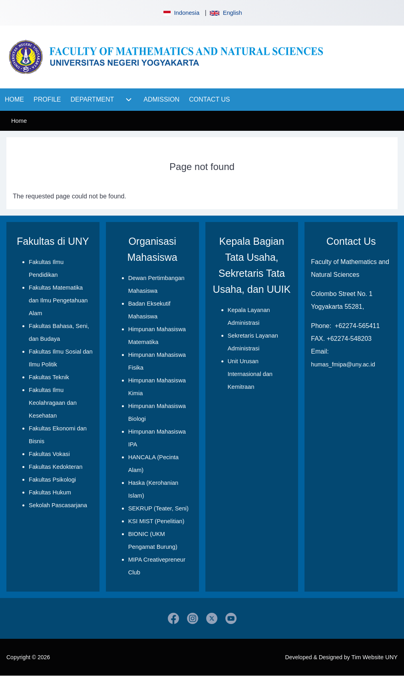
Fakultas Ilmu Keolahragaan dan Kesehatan (53, 403)
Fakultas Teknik (49, 377)
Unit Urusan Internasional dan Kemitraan (250, 374)
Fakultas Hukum (50, 492)
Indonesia (180, 13)
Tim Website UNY (374, 657)
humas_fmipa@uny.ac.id (343, 364)
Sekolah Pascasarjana (58, 505)
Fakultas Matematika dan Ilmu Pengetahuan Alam (58, 300)
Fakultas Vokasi (49, 454)
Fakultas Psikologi (52, 479)
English (226, 13)
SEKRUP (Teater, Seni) (158, 508)
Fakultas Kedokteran (55, 467)
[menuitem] (14, 99)
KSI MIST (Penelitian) (156, 521)
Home (19, 121)
